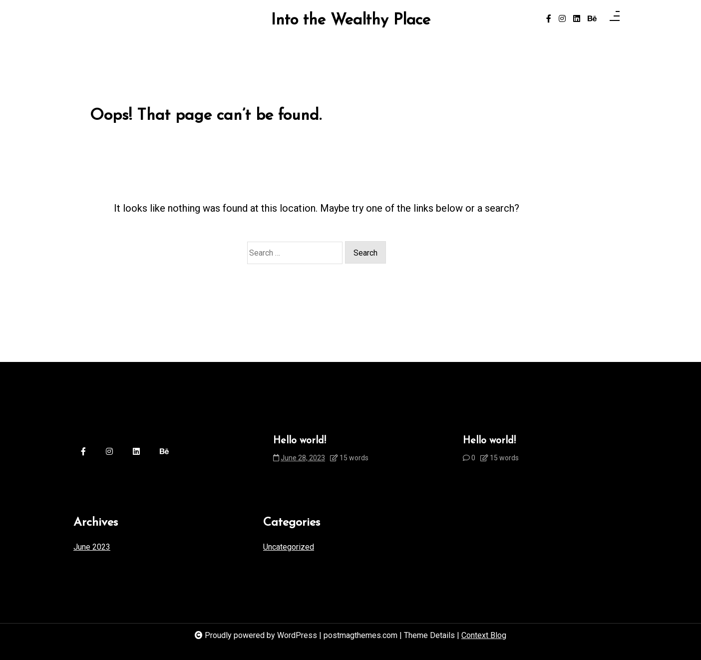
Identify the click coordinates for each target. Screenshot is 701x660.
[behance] (592, 19)
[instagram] (562, 19)
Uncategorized (288, 547)
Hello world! (299, 441)
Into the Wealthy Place (350, 20)
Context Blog (483, 635)
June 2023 (91, 547)
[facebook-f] (548, 19)
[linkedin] (576, 19)
